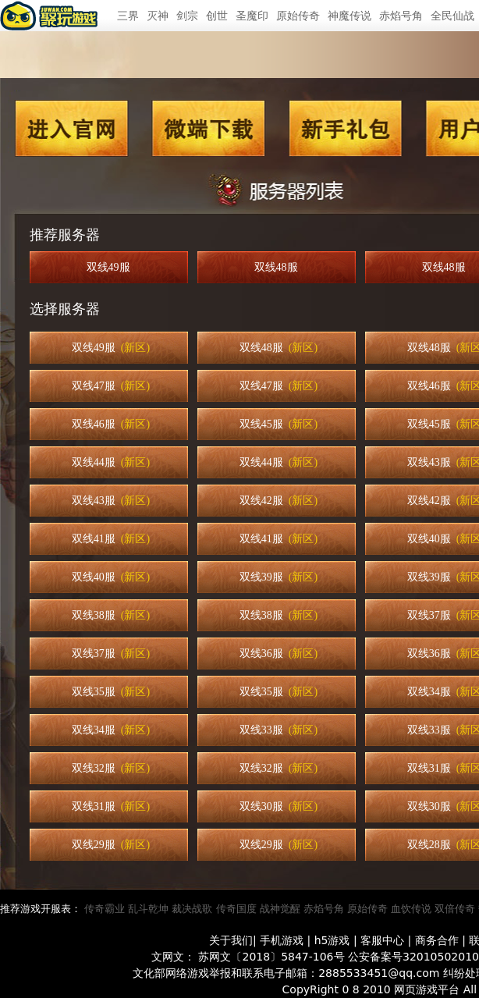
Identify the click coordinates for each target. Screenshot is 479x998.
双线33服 (279, 730)
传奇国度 (236, 909)
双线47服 (111, 386)
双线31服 (111, 806)
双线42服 (279, 500)
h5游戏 (332, 940)
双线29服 (111, 845)
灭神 (158, 15)
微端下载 (209, 128)
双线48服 (278, 267)
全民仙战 (452, 15)
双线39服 (279, 577)
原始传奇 (298, 15)
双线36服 (279, 653)
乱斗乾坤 (148, 909)
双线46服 (111, 424)
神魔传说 (349, 15)
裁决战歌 (192, 909)
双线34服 (111, 730)
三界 (128, 15)
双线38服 (111, 615)
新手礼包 (345, 128)
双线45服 (279, 424)
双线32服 (111, 768)
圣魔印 (252, 15)
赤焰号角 (401, 15)
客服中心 (382, 940)
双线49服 (111, 267)
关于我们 (231, 940)
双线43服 (111, 500)
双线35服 (111, 692)
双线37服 (111, 653)
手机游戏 (281, 940)
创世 (217, 15)
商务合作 (437, 940)
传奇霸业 (104, 909)
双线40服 (111, 577)
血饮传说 (411, 909)
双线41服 (111, 539)
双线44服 (111, 462)
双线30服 (279, 806)
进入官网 (72, 128)
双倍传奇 (455, 909)
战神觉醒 (280, 909)
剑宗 (187, 15)
